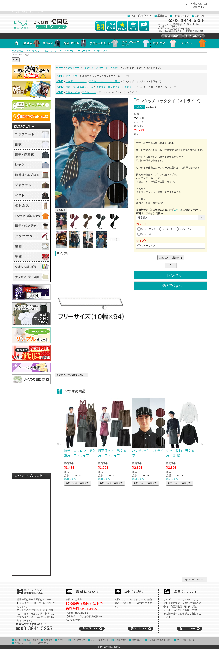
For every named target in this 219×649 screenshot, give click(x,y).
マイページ (67, 50)
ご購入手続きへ (171, 286)
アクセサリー (73, 67)
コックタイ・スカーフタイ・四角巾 (101, 67)
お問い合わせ (20, 643)
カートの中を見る (40, 643)
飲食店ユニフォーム (76, 81)
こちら (177, 209)
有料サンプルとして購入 (150, 213)
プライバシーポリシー (187, 640)
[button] (59, 444)
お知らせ (199, 15)
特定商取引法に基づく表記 (159, 640)
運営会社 (162, 15)
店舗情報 (48, 640)
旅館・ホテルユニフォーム (80, 87)
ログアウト (100, 50)
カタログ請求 (120, 640)
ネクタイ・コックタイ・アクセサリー (116, 87)
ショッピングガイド (141, 15)
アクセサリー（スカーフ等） (104, 81)
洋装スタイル (73, 92)
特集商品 (33, 50)
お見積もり (137, 640)
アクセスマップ (181, 15)
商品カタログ (32, 640)
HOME (59, 67)
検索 (15, 59)
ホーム (18, 640)
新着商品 (17, 50)
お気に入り (49, 50)
